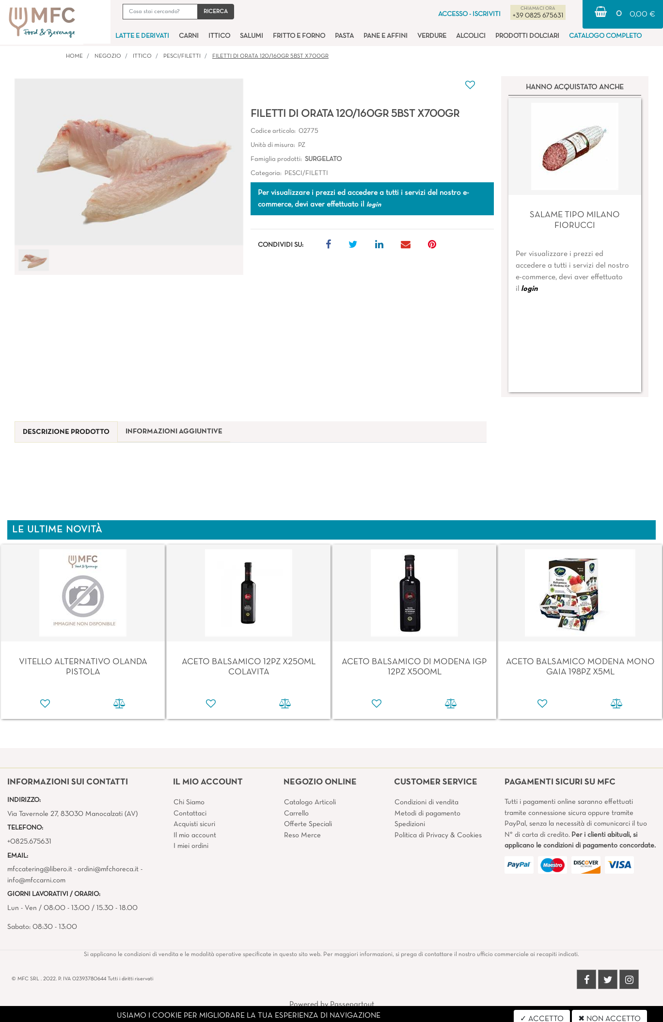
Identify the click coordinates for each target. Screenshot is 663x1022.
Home (74, 56)
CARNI (189, 36)
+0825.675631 (29, 841)
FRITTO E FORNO (299, 36)
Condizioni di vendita (426, 802)
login (529, 289)
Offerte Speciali (308, 824)
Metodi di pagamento (427, 813)
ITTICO (219, 36)
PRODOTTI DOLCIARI (527, 36)
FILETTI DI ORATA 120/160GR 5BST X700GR (270, 56)
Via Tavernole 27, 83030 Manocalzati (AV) (72, 814)
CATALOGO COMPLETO (605, 36)
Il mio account (195, 835)
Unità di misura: (273, 145)
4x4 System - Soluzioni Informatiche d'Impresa (352, 1016)
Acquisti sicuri (194, 824)
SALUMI (251, 36)
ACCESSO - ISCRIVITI (469, 14)
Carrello (296, 813)
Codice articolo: (273, 131)
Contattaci (190, 813)
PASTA (344, 36)
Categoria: (266, 173)
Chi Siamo (189, 802)
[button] (215, 11)
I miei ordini (191, 846)
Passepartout (352, 1004)
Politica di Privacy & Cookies (438, 835)
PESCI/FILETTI (182, 56)
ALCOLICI (471, 36)
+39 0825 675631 (538, 16)
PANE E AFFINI (385, 36)
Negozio (108, 56)
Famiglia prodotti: (276, 159)
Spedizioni (410, 824)
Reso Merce (302, 835)
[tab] (66, 432)
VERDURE (431, 36)
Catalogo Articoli (310, 802)
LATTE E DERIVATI (142, 36)
